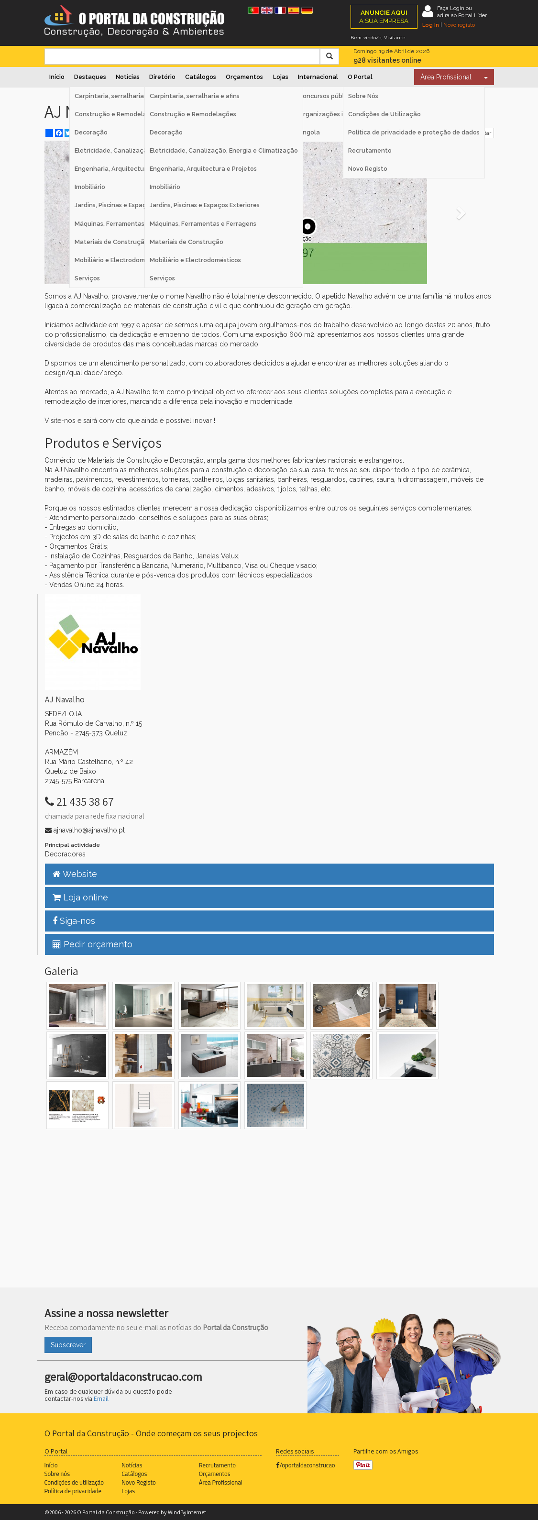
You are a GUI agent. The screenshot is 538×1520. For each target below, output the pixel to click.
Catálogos (200, 76)
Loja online (80, 897)
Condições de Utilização (384, 114)
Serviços (162, 278)
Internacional (318, 76)
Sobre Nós (363, 96)
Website (75, 874)
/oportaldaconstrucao (305, 1465)
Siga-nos (74, 921)
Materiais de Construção (186, 241)
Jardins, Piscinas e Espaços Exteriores (205, 205)
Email (101, 1398)
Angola (309, 132)
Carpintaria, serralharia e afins (195, 96)
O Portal (360, 76)
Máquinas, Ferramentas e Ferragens (203, 223)
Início (57, 76)
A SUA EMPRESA (383, 16)
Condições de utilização (74, 1482)
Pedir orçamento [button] (92, 944)
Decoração (166, 132)
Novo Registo (367, 168)
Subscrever (68, 1345)
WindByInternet (187, 1512)
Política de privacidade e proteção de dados (414, 132)
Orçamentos (244, 76)
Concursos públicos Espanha (340, 96)
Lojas (280, 76)
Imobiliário (165, 186)
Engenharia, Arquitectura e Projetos (203, 168)
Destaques (90, 76)
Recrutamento (370, 150)
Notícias (128, 76)
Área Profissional (446, 77)
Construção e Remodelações (193, 114)
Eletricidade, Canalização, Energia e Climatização (224, 150)
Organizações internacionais (341, 114)
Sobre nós (57, 1473)
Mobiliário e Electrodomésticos (195, 260)
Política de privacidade (72, 1491)
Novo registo (459, 25)
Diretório (162, 76)
